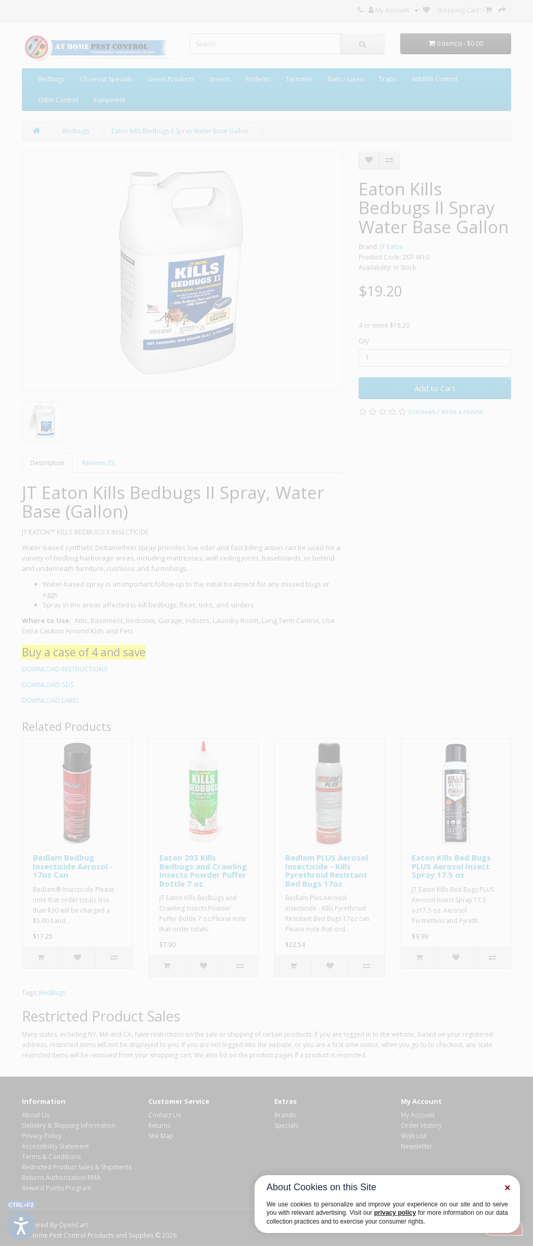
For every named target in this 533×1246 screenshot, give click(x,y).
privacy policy (395, 1212)
